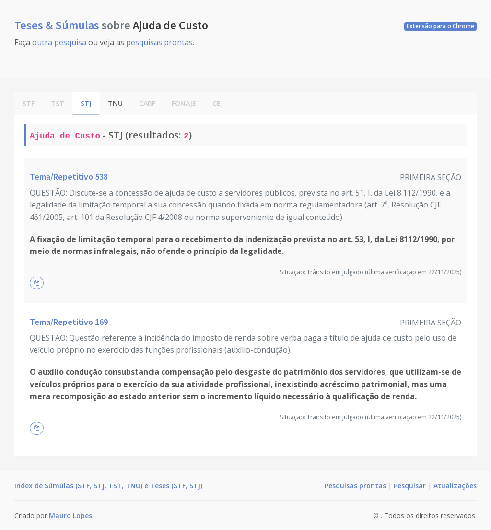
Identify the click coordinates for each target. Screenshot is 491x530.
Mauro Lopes (70, 515)
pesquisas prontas (159, 42)
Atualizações (455, 485)
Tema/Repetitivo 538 (69, 176)
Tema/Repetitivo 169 (69, 321)
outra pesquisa (59, 42)
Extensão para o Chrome (440, 26)
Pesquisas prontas (355, 485)
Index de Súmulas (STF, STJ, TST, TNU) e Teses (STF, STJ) (108, 485)
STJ (86, 103)
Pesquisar (410, 485)
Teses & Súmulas (58, 25)
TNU (115, 103)
